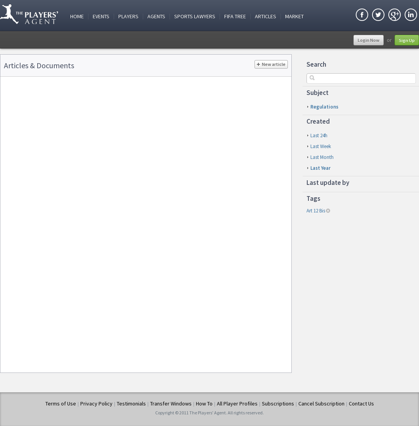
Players (128, 16)
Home (77, 16)
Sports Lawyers (194, 16)
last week (320, 146)
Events (101, 16)
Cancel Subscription (321, 403)
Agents (156, 16)
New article (271, 64)
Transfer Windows (171, 403)
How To (204, 403)
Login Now (368, 40)
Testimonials (131, 403)
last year (320, 168)
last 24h (318, 135)
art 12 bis (315, 210)
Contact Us (361, 403)
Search (316, 64)
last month (322, 157)
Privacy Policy (96, 403)
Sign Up (407, 40)
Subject (317, 92)
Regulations (324, 106)
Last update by (327, 182)
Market (294, 16)
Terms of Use (60, 403)
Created (318, 121)
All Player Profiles (237, 403)
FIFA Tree (235, 16)
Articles (265, 16)
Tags (313, 198)
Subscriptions (278, 403)
